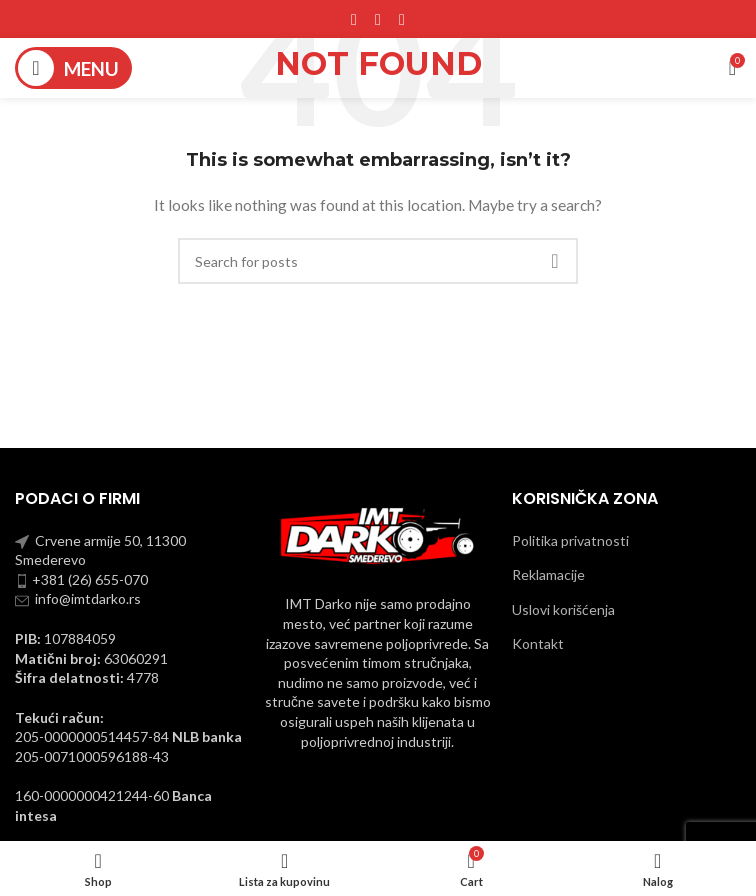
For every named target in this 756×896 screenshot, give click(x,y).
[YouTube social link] (402, 19)
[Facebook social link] (354, 19)
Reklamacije (548, 574)
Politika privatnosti (570, 540)
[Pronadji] (378, 261)
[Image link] (378, 534)
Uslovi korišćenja (563, 609)
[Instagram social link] (378, 19)
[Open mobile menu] (73, 68)
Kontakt (538, 643)
